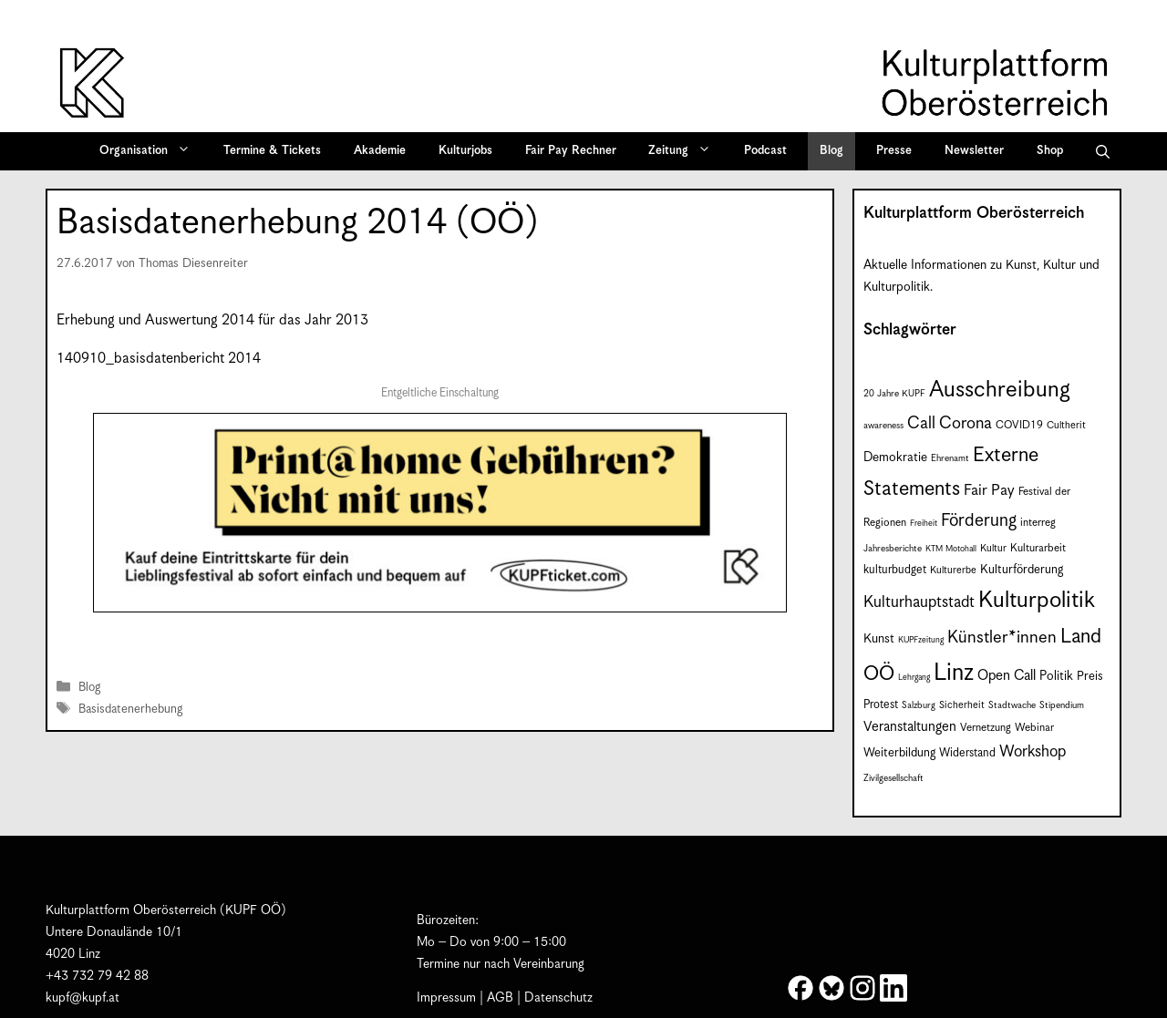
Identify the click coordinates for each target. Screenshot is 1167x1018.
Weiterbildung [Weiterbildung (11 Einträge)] (899, 753)
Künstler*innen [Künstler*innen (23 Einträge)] (1002, 637)
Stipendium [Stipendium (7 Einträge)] (1061, 705)
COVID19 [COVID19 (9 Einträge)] (1019, 425)
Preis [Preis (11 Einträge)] (1090, 677)
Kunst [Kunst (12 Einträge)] (878, 639)
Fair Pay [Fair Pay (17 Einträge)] (989, 490)
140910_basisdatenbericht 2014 (159, 358)
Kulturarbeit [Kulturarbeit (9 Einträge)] (1038, 548)
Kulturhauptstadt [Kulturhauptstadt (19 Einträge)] (919, 602)
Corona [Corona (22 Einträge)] (965, 423)
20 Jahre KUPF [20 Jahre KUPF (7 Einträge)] (894, 393)
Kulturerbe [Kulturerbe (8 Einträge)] (953, 570)
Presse (894, 151)
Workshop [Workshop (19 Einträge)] (1032, 752)
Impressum (446, 998)
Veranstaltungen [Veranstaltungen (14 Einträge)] (909, 727)
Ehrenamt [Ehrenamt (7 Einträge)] (950, 458)
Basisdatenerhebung (130, 709)
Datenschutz (558, 998)
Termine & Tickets (272, 151)
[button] (1102, 151)
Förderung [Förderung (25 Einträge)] (979, 520)
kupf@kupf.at (82, 998)
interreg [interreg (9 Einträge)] (1038, 523)
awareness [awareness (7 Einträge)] (883, 425)
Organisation (150, 151)
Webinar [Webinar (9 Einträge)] (1034, 728)
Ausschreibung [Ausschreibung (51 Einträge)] (999, 390)
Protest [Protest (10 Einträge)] (880, 705)
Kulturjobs (465, 151)
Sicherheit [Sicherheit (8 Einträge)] (962, 705)
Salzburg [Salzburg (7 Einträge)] (918, 705)
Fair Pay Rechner (570, 151)
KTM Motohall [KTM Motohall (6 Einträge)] (950, 549)
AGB (500, 998)
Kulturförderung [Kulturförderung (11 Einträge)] (1021, 570)
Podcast (765, 151)
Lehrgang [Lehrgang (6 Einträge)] (914, 678)
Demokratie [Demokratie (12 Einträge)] (895, 457)
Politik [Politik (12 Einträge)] (1056, 676)
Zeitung (685, 151)
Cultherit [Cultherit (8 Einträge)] (1066, 425)
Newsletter (974, 151)
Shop (1050, 151)
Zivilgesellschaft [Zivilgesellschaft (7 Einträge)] (893, 778)
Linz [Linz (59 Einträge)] (954, 673)
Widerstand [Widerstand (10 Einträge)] (967, 753)
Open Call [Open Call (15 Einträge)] (1006, 676)
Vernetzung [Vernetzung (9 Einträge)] (985, 728)
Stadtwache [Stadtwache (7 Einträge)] (1012, 705)
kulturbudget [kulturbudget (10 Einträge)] (894, 570)
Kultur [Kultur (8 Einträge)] (993, 548)
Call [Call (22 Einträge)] (921, 423)
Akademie (380, 151)
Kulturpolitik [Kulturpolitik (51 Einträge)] (1036, 600)
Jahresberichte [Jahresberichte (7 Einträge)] (892, 548)
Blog (831, 151)
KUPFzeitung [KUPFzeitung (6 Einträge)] (921, 640)
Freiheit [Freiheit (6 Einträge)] (923, 524)
